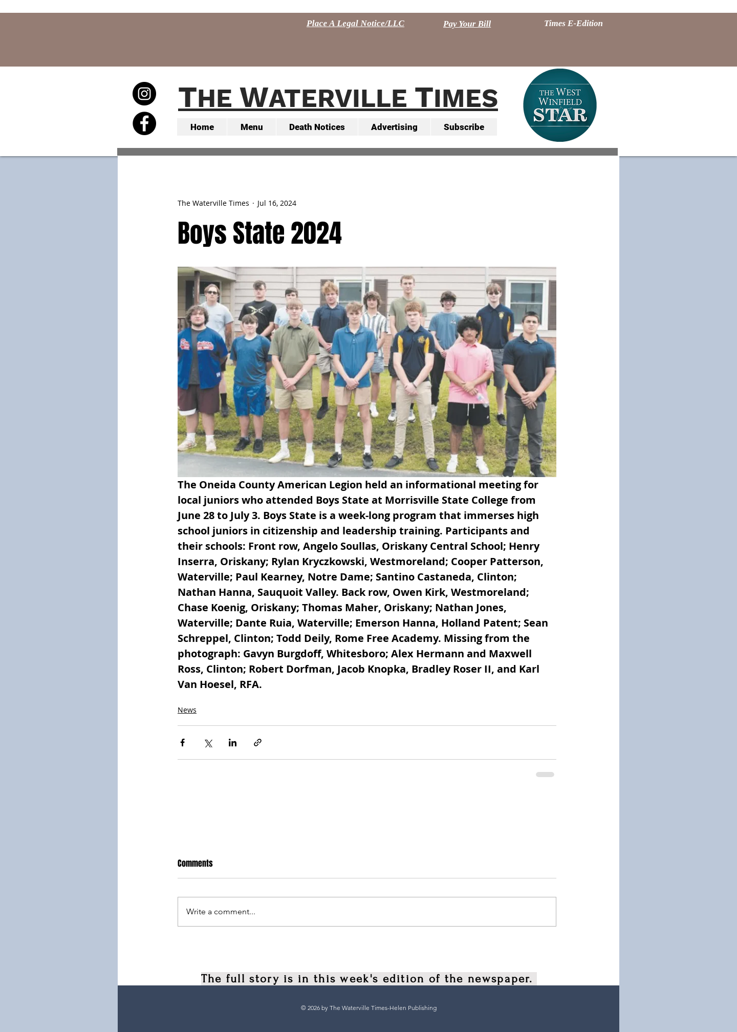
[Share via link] (258, 742)
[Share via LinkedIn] (232, 742)
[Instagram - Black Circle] (144, 93)
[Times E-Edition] (573, 23)
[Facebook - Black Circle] (144, 123)
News (187, 710)
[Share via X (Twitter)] (207, 742)
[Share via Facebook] (182, 742)
